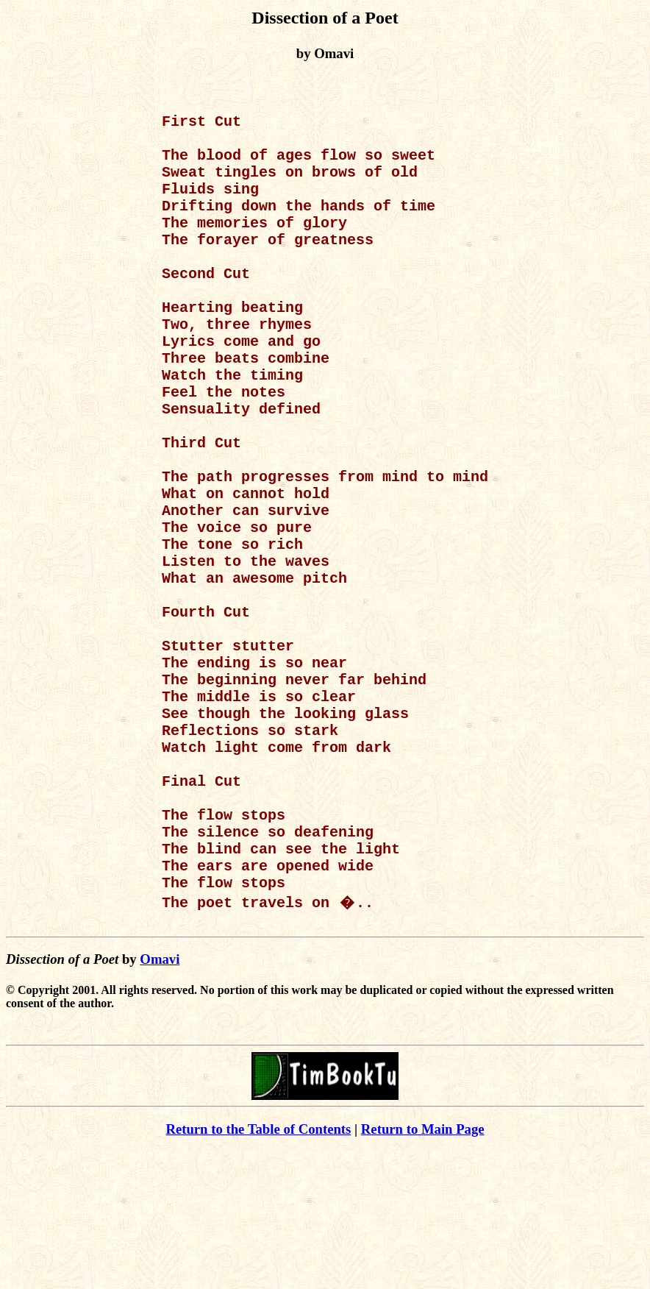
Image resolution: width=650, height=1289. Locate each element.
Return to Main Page (423, 1267)
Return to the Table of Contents (258, 1267)
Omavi (159, 1097)
